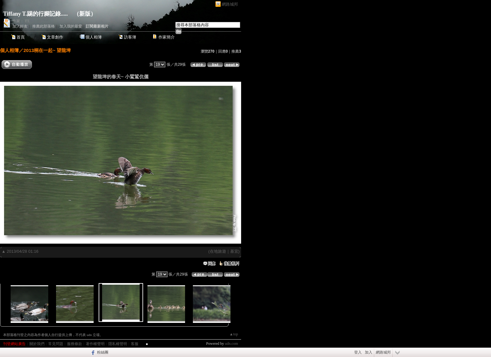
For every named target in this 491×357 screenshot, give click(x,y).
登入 (358, 352)
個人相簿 (93, 37)
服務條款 (74, 344)
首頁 (21, 37)
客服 (134, 344)
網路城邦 (230, 4)
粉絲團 (102, 352)
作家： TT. (21, 21)
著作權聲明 (95, 344)
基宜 (234, 251)
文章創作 (55, 37)
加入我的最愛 (70, 26)
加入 (368, 352)
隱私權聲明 (117, 344)
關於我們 (36, 344)
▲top (234, 334)
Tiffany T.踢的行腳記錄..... (35, 14)
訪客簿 (130, 37)
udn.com (231, 343)
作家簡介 (166, 37)
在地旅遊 (218, 251)
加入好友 (20, 26)
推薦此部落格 (43, 26)
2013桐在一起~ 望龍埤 (47, 50)
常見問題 (55, 344)
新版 (84, 14)
